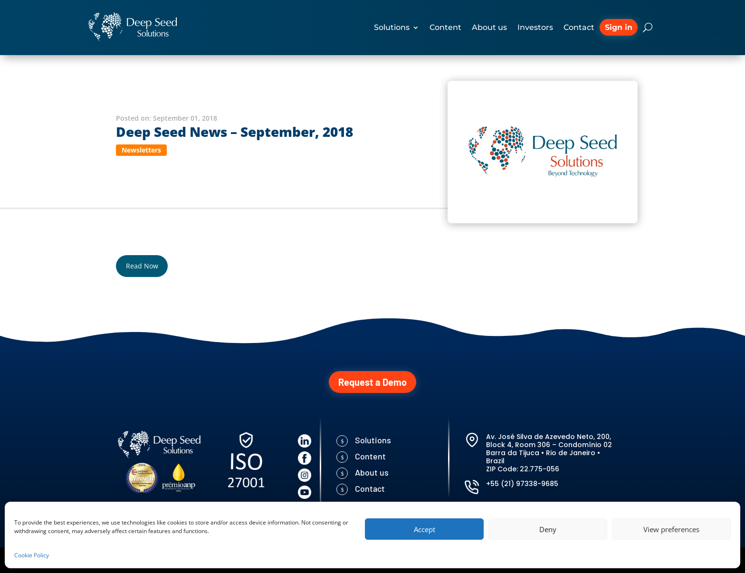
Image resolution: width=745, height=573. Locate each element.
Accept (424, 529)
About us (489, 27)
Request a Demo (372, 382)
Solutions (392, 27)
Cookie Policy (31, 555)
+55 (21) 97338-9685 (522, 483)
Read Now (142, 265)
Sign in (618, 27)
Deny (547, 529)
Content (445, 27)
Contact (579, 27)
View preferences (671, 529)
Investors (535, 27)
